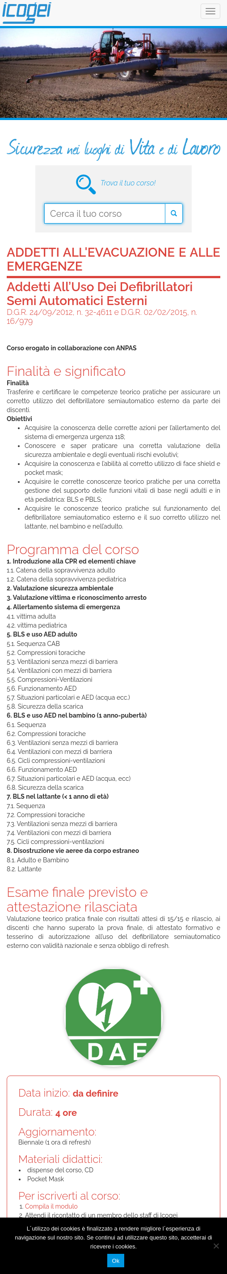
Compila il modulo (51, 1206)
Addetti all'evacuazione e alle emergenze (113, 259)
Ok (115, 1260)
